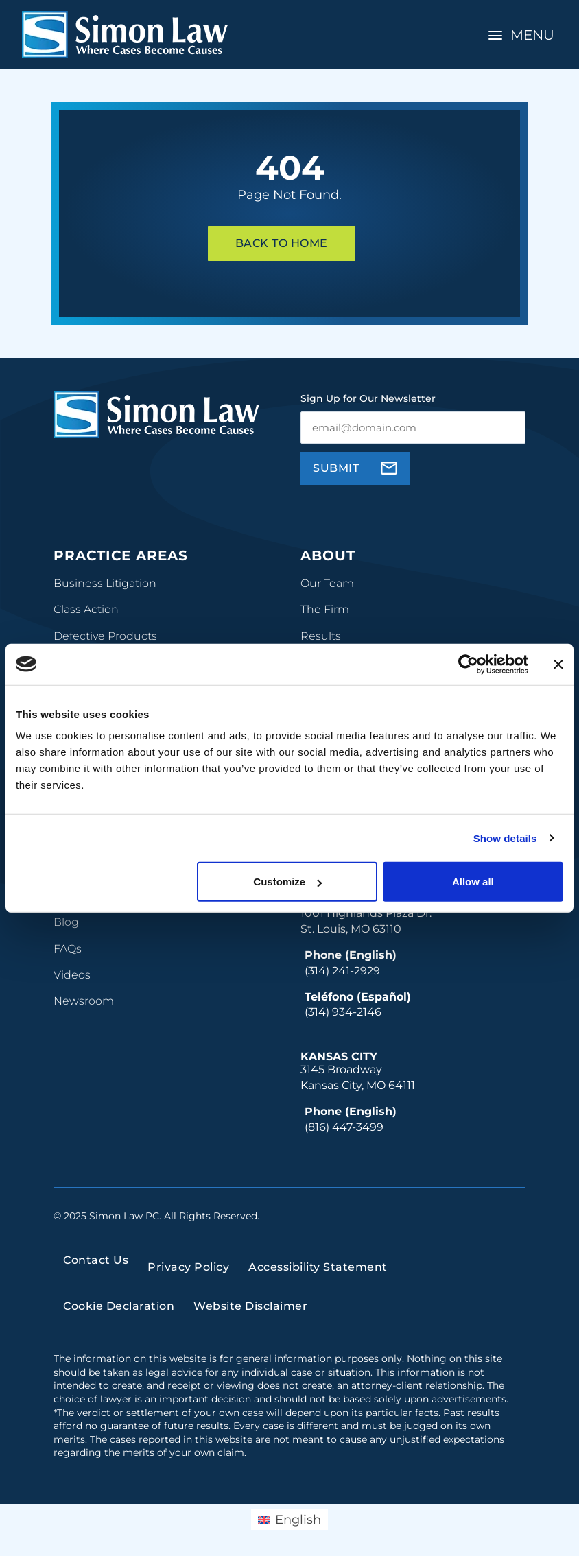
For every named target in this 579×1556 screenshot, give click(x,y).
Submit (336, 468)
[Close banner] (558, 664)
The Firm (324, 609)
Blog (66, 922)
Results (320, 636)
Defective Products (105, 636)
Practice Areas (121, 555)
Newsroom (84, 1000)
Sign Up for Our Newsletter (368, 398)
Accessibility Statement (318, 1266)
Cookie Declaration (118, 1306)
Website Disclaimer (250, 1306)
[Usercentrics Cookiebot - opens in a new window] (468, 664)
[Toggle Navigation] (522, 35)
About (327, 555)
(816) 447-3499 (344, 1127)
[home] (125, 34)
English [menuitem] (298, 1519)
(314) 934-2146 (343, 1011)
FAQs (68, 948)
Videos (72, 974)
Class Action (86, 609)
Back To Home (281, 243)
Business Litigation (105, 583)
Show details (505, 837)
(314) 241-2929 (342, 970)
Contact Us (95, 1260)
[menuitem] (289, 1519)
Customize (287, 881)
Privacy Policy (188, 1266)
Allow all (473, 881)
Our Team (327, 583)
